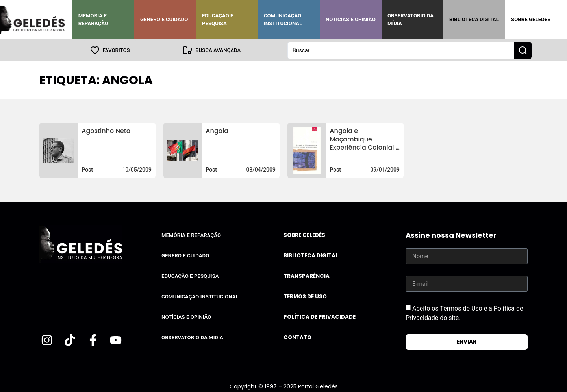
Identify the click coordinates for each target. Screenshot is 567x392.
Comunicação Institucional (283, 19)
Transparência (307, 276)
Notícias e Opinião (351, 19)
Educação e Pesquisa (217, 19)
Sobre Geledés (530, 19)
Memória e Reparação (93, 19)
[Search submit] (523, 50)
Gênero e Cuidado (164, 19)
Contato (297, 337)
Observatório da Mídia (410, 19)
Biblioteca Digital (474, 19)
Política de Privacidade (320, 317)
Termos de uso (305, 296)
